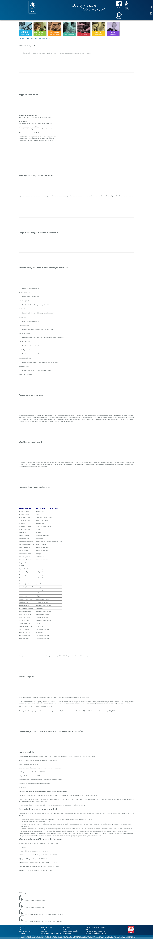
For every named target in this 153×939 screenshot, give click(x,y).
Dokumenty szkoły (47, 922)
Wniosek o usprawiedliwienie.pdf (32, 902)
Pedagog (43, 924)
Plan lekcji (22, 928)
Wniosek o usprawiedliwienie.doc (32, 895)
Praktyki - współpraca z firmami (95, 922)
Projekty (21, 924)
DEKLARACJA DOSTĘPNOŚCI (70, 926)
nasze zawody (67, 922)
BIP (64, 930)
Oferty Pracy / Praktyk (26, 926)
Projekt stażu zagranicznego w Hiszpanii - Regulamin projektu (40, 916)
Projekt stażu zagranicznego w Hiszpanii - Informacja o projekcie (41, 909)
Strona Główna (24, 33)
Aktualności (35, 33)
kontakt (87, 930)
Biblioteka (44, 926)
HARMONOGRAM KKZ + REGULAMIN (51, 928)
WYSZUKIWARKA (67, 928)
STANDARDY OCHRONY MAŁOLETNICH (95, 926)
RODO (64, 924)
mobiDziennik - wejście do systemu (95, 928)
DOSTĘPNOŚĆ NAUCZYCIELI (26, 930)
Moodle (87, 924)
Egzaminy (22, 922)
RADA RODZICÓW (45, 930)
